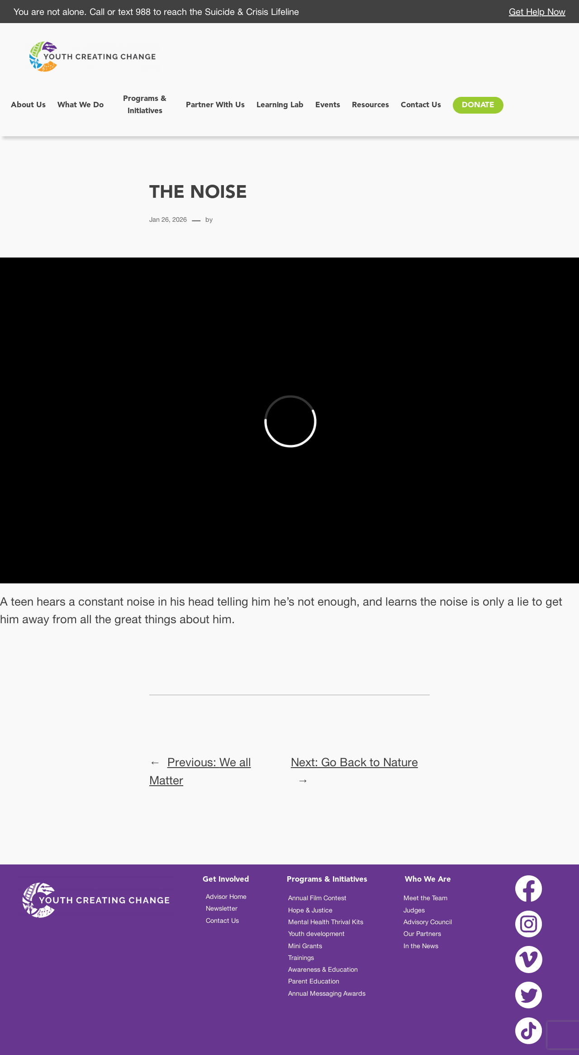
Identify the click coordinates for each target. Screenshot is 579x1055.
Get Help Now (537, 11)
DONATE (478, 105)
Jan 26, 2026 (168, 219)
